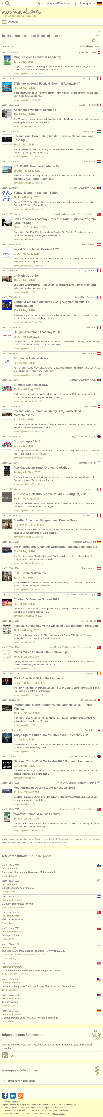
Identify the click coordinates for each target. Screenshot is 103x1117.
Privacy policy (59, 1113)
